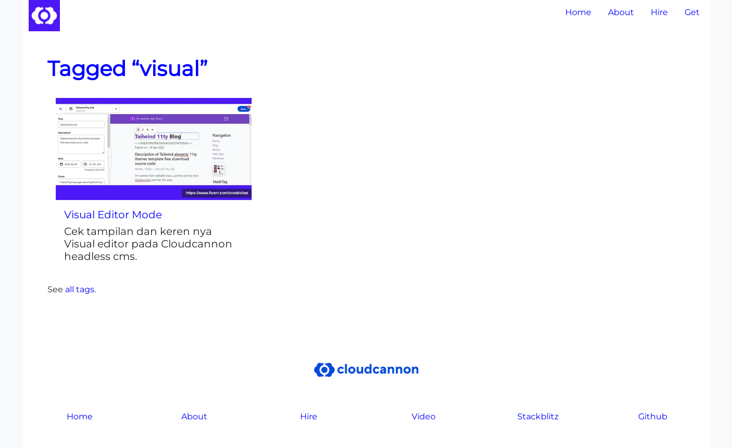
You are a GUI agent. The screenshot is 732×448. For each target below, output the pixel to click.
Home (578, 12)
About (621, 12)
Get (692, 12)
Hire (659, 12)
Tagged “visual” (127, 68)
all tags (79, 289)
